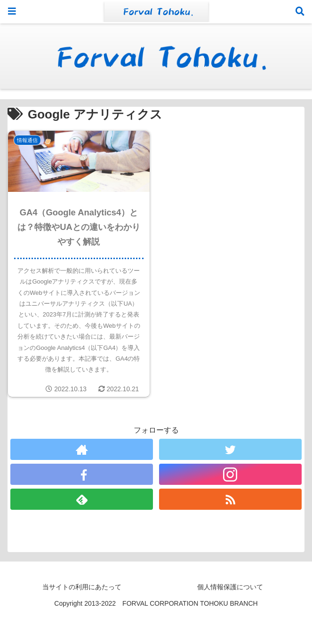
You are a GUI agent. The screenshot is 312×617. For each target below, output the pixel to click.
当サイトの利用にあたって (81, 587)
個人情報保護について (230, 587)
